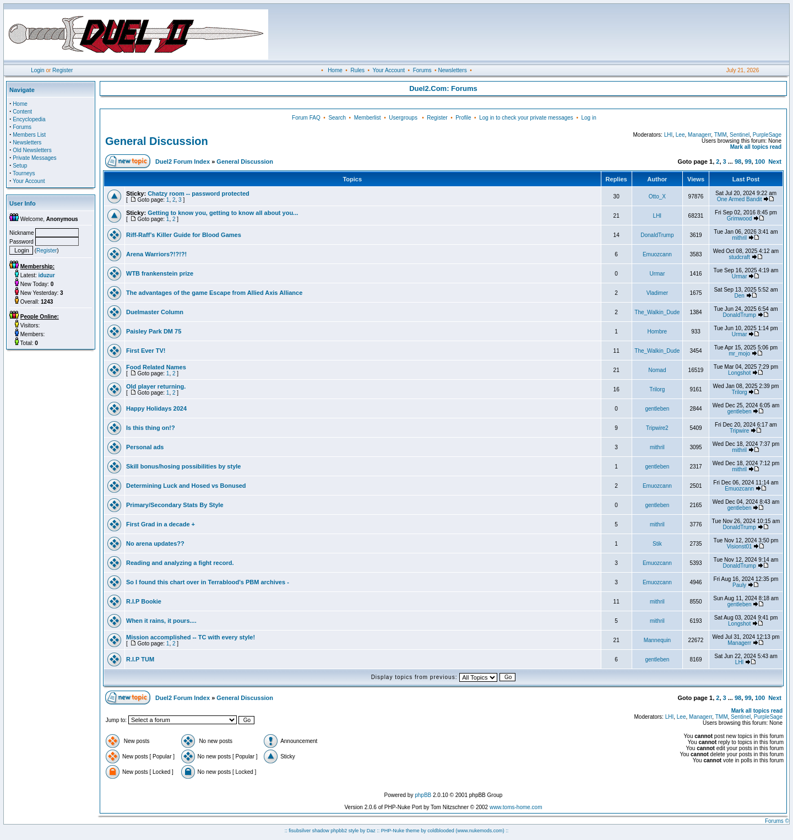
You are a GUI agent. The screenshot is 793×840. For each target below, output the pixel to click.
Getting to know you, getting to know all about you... (223, 212)
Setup (20, 166)
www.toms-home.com (516, 807)
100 (760, 161)
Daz (371, 830)
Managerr (699, 135)
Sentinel (739, 135)
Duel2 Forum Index (182, 161)
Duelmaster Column (154, 312)
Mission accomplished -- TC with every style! (190, 637)
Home (335, 70)
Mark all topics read (755, 147)
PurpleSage (767, 135)
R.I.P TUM (140, 659)
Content (22, 112)
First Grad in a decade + (160, 524)
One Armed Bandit (739, 199)
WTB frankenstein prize (159, 273)
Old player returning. (156, 386)
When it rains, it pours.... (161, 620)
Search (337, 118)
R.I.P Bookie (143, 601)
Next (774, 161)
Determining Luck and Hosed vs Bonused (186, 485)
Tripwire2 (657, 428)
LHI (668, 135)
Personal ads (145, 447)
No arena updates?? (155, 543)
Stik (657, 544)
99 (748, 161)
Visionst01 (739, 546)
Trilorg (657, 389)
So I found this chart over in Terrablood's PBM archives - (207, 582)
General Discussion (156, 141)
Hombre (657, 332)
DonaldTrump (656, 235)
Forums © (777, 821)
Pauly (739, 585)
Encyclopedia (29, 119)
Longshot (739, 373)
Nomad (657, 370)
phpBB (423, 795)
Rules (357, 70)
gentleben (657, 409)
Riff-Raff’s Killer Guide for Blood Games (183, 234)
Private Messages (34, 158)
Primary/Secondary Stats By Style (175, 505)
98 (738, 161)
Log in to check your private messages (526, 118)
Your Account (388, 70)
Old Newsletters (32, 150)
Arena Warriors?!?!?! (156, 254)
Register (62, 70)
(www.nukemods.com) (479, 830)
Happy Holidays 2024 (156, 408)
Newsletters (452, 70)
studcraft (739, 257)
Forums (422, 70)
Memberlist (367, 118)
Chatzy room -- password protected (198, 193)
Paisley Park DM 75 (153, 331)
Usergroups (403, 118)
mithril (739, 238)
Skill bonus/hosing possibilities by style (183, 466)
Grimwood (739, 219)
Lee (680, 135)
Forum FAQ (306, 118)
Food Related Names (156, 367)
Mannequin (657, 640)
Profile (463, 118)
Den (739, 296)
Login (37, 70)
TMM (720, 135)
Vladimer (657, 293)
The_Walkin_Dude (657, 312)
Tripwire (739, 431)
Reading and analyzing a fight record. (180, 562)
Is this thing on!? (150, 427)
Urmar (657, 274)
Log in (588, 118)
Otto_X (657, 196)
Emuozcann (657, 254)
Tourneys (24, 173)
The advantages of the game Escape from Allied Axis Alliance (214, 292)
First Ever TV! (146, 350)
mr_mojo (739, 354)
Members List (29, 135)
